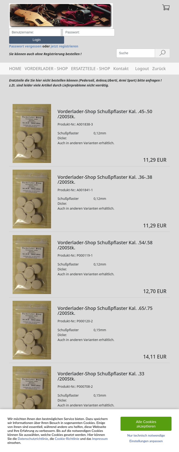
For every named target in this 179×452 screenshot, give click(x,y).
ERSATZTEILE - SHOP (90, 61)
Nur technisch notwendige (146, 435)
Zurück (159, 61)
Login (143, 32)
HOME (15, 61)
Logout (142, 61)
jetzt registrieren (64, 38)
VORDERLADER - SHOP (46, 61)
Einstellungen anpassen (146, 441)
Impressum (100, 439)
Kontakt (121, 61)
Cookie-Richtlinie (67, 439)
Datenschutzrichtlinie (33, 439)
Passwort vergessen (25, 38)
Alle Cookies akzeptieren (146, 423)
